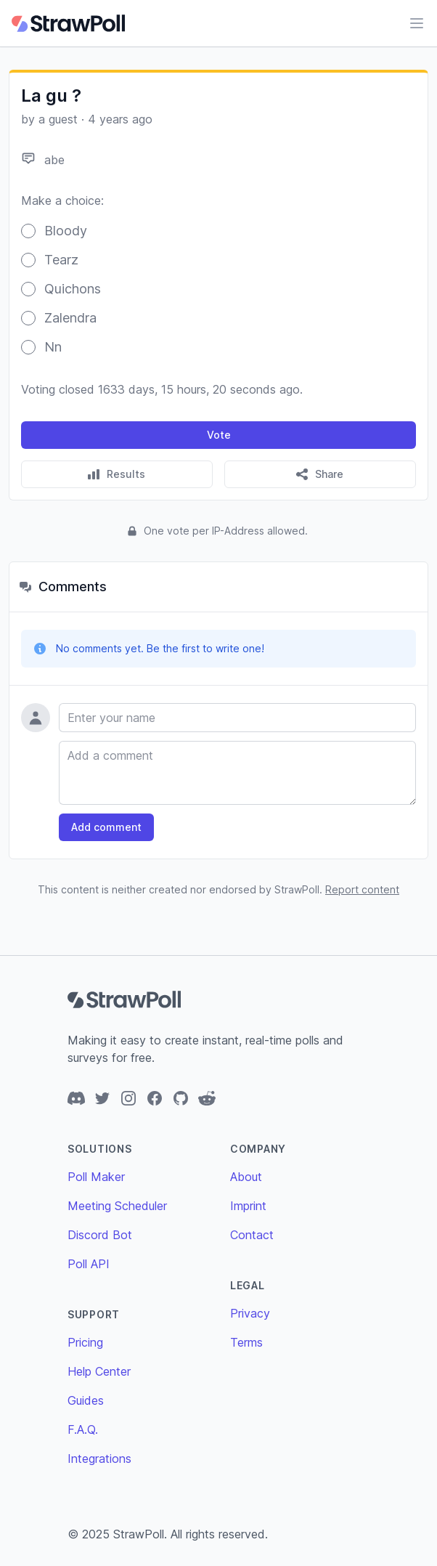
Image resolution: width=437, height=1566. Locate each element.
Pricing (85, 1342)
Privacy (250, 1313)
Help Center (99, 1371)
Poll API (89, 1264)
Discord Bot (100, 1235)
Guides (86, 1400)
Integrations (99, 1458)
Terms (246, 1342)
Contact (252, 1235)
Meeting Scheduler (117, 1205)
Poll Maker (96, 1176)
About (246, 1176)
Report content (362, 889)
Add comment (106, 827)
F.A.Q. (83, 1429)
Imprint (248, 1205)
